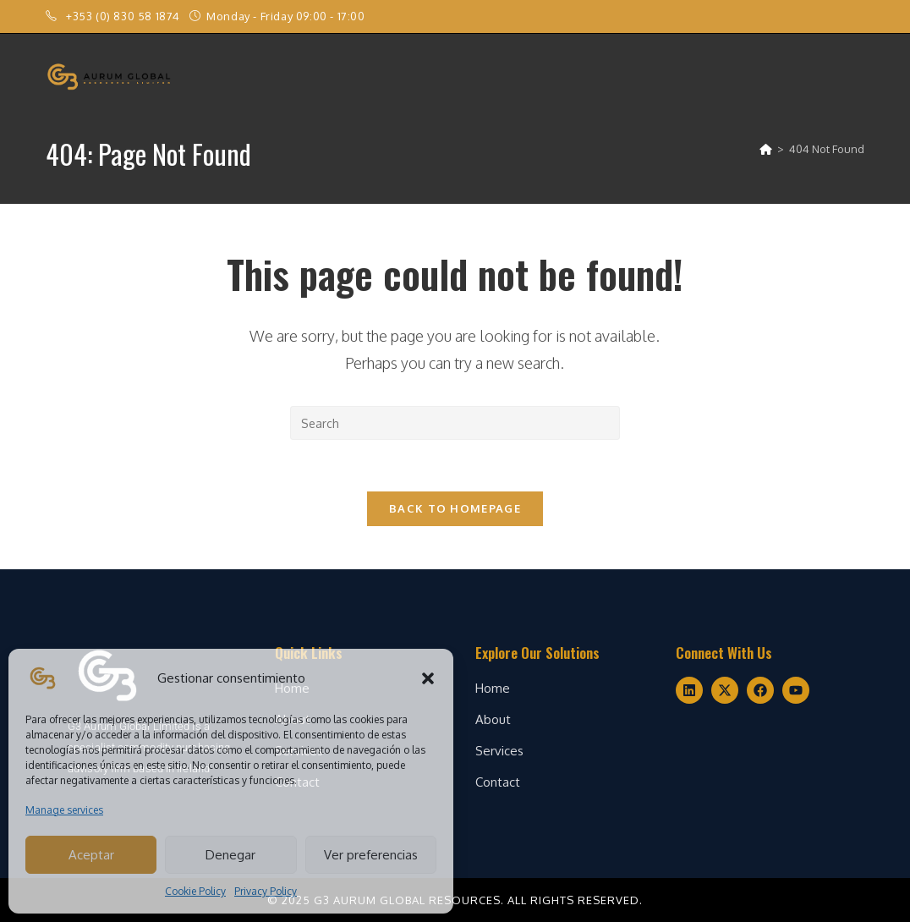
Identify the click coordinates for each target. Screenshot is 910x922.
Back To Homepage (455, 508)
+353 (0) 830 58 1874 (125, 16)
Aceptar (91, 855)
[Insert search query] (455, 423)
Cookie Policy (195, 891)
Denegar (230, 855)
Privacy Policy (265, 891)
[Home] (765, 149)
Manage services (64, 810)
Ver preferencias (371, 855)
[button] (427, 678)
